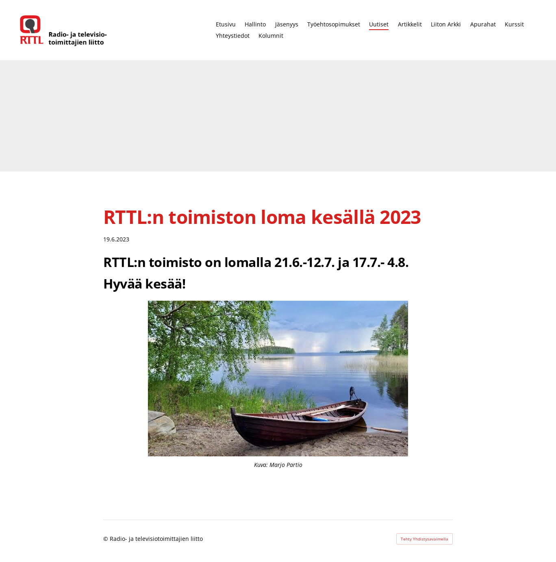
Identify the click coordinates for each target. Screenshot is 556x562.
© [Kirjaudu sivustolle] (106, 538)
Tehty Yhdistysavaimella (424, 539)
